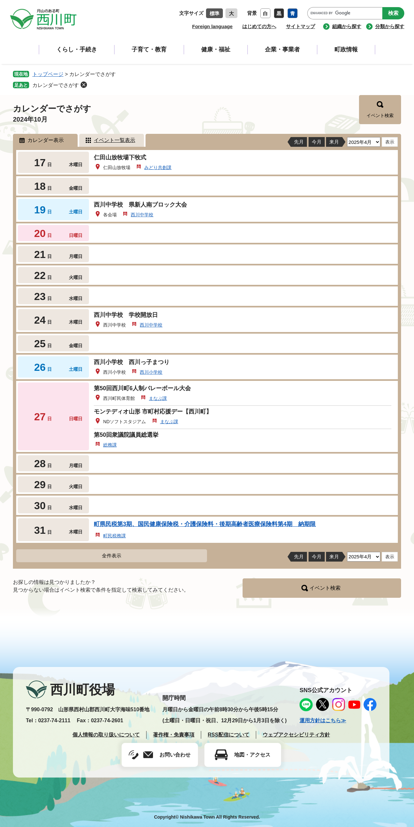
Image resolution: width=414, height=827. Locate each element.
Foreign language (212, 26)
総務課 (110, 444)
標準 (214, 13)
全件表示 (111, 555)
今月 (316, 142)
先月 (299, 142)
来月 (334, 142)
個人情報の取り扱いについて (106, 734)
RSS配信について (228, 734)
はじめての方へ (259, 26)
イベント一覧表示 (114, 140)
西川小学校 (151, 372)
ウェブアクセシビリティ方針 (296, 734)
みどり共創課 (157, 167)
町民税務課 (114, 535)
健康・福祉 (215, 49)
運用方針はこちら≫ (323, 720)
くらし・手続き (76, 49)
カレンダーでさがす (55, 85)
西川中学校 (142, 214)
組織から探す (346, 26)
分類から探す (389, 26)
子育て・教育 (149, 49)
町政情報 (346, 49)
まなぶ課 (158, 398)
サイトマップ (300, 26)
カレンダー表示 (45, 140)
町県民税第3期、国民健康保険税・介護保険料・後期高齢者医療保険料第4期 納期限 (205, 524)
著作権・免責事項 (173, 734)
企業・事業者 (282, 49)
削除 (84, 84)
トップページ (47, 74)
